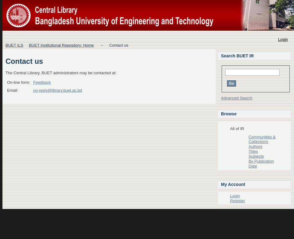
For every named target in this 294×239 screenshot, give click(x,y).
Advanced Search (237, 98)
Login (283, 39)
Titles (253, 151)
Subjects (256, 156)
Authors (255, 146)
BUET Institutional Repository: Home (61, 45)
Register (237, 201)
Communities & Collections (262, 139)
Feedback (42, 82)
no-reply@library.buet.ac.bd (57, 90)
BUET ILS (14, 45)
